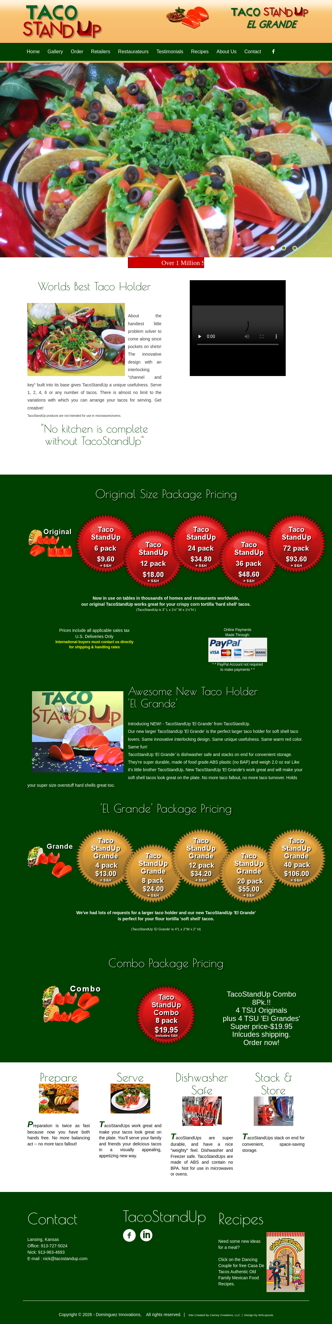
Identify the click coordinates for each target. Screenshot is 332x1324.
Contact (252, 51)
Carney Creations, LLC (225, 1315)
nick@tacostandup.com (65, 1258)
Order (77, 51)
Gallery (55, 51)
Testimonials (170, 51)
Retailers (100, 51)
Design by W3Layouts (258, 1315)
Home (33, 51)
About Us (227, 51)
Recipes (200, 51)
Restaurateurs (133, 51)
